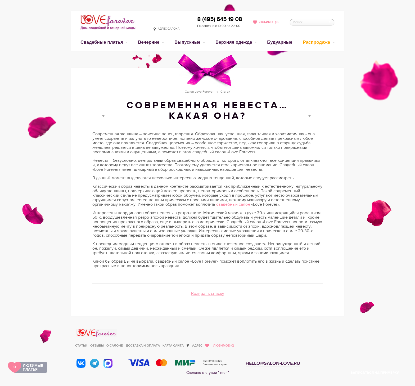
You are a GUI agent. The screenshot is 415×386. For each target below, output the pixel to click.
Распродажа (317, 42)
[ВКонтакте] (80, 363)
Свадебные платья (102, 42)
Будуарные (279, 42)
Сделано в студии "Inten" (207, 372)
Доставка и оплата (143, 346)
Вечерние (149, 42)
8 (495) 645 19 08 (219, 19)
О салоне (114, 346)
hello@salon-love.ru (273, 363)
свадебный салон (233, 204)
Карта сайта (173, 346)
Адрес (197, 346)
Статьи (81, 346)
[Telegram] (94, 363)
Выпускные (188, 42)
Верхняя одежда (234, 42)
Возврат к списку (207, 293)
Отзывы (97, 346)
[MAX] (107, 363)
